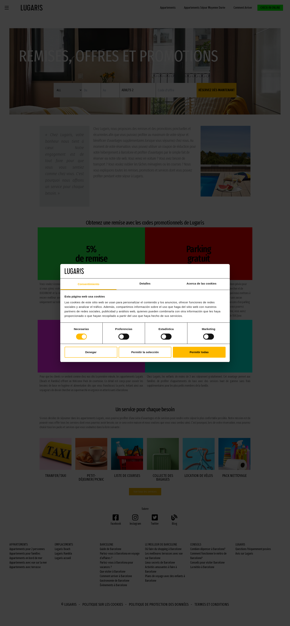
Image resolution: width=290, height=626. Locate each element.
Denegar (90, 352)
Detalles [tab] (145, 283)
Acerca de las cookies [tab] (202, 283)
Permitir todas (199, 352)
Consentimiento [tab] (88, 284)
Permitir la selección (145, 352)
